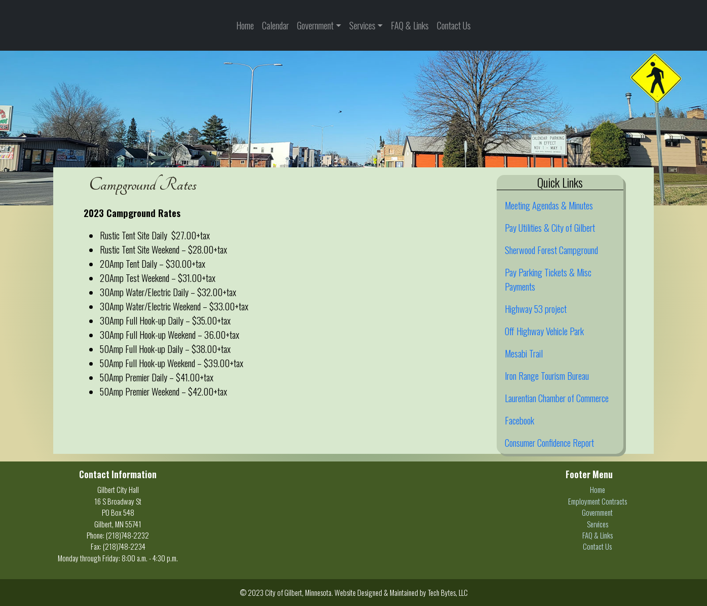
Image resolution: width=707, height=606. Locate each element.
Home (245, 25)
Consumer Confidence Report (549, 442)
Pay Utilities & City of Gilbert (550, 227)
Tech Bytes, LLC (448, 592)
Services (362, 25)
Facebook (519, 420)
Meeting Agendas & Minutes (549, 205)
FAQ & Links (410, 25)
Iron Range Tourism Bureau (547, 375)
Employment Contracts (597, 501)
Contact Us (454, 25)
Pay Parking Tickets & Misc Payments (548, 279)
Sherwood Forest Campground (551, 250)
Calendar (275, 25)
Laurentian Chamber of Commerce (557, 398)
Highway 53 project (536, 308)
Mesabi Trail (524, 353)
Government (315, 25)
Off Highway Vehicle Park (544, 331)
